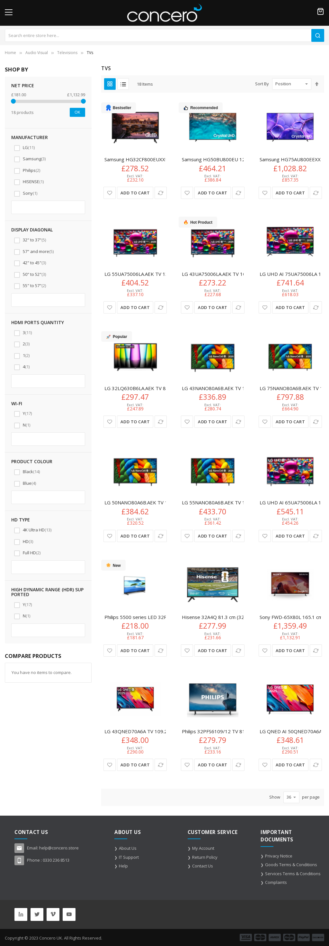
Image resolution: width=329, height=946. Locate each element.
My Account (203, 848)
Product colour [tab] (31, 461)
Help (123, 866)
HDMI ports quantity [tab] (37, 322)
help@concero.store (59, 848)
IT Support (129, 857)
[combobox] (164, 35)
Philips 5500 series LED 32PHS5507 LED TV (153, 617)
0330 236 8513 (56, 860)
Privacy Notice (278, 856)
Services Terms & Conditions (293, 873)
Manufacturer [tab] (29, 137)
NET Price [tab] (22, 85)
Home (10, 52)
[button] (109, 193)
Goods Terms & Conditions (291, 864)
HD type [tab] (20, 519)
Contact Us (202, 866)
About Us (128, 848)
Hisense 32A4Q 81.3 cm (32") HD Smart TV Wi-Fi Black (242, 617)
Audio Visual (36, 52)
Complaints (276, 882)
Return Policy (205, 857)
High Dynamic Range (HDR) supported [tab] (47, 592)
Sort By (262, 84)
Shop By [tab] (16, 69)
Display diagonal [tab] (32, 229)
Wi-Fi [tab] (16, 403)
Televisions (67, 52)
